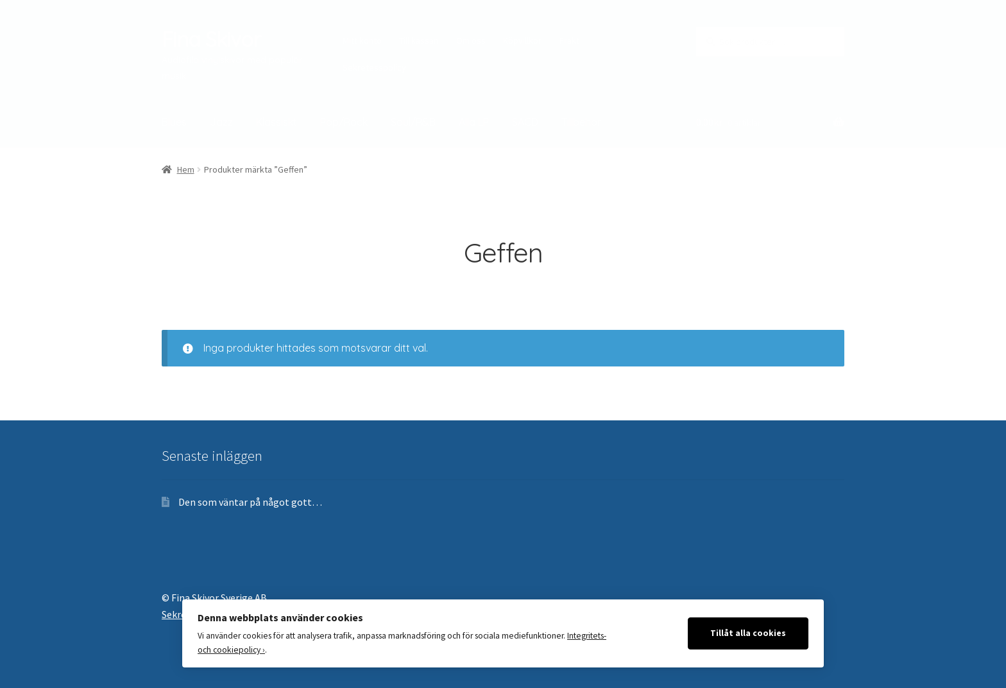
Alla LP (474, 122)
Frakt (569, 40)
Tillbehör (581, 122)
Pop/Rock (344, 122)
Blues (174, 122)
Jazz (221, 122)
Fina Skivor (211, 39)
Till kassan (418, 40)
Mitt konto (362, 40)
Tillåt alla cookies (748, 633)
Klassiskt (276, 122)
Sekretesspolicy (374, 67)
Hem (185, 169)
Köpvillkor (522, 40)
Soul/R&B (413, 122)
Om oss (471, 40)
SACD (525, 122)
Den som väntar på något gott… (250, 501)
